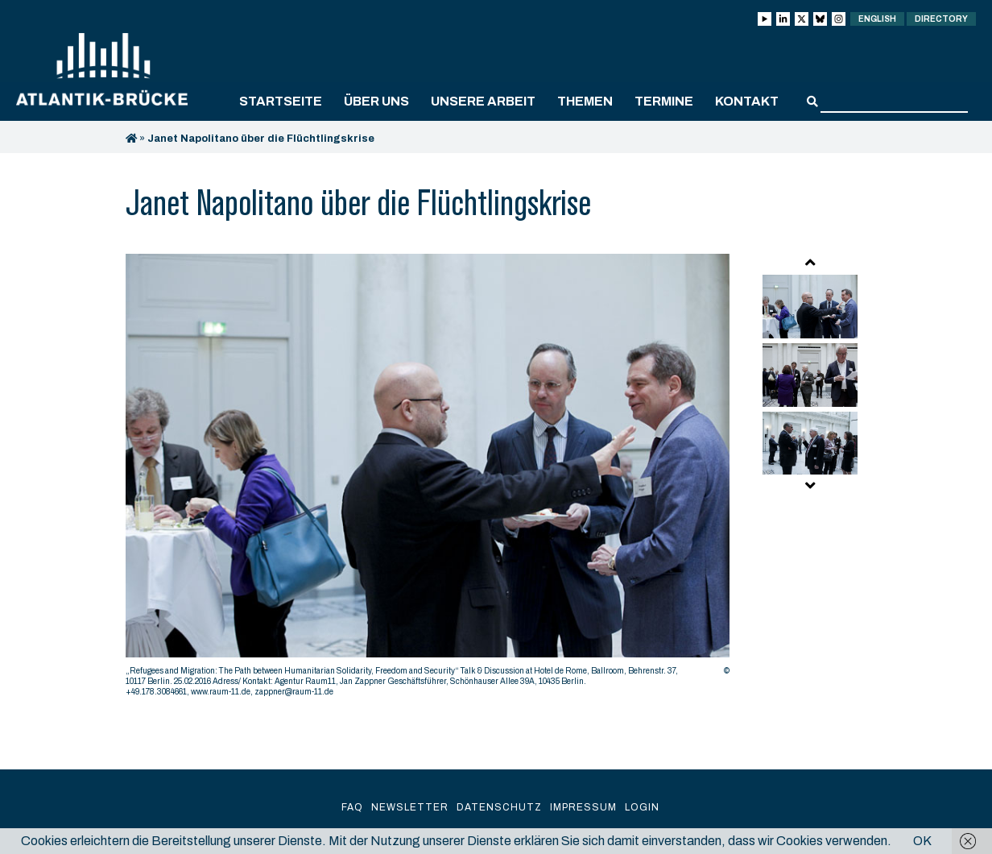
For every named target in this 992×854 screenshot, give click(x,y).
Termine (663, 101)
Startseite (280, 101)
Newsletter (409, 807)
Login (642, 807)
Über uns (376, 101)
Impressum (583, 807)
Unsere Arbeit (483, 101)
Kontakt (747, 101)
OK (922, 841)
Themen (585, 101)
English (877, 19)
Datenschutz (499, 807)
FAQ (352, 807)
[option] (428, 479)
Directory (941, 19)
